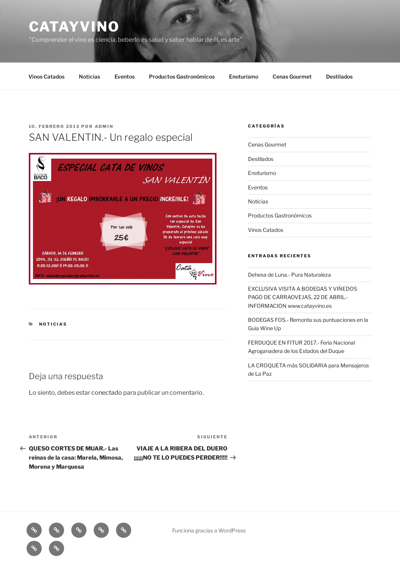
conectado (106, 392)
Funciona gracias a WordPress (209, 530)
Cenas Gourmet (292, 76)
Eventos (125, 76)
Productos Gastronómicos (182, 76)
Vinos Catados (46, 76)
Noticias (89, 76)
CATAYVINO (74, 26)
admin (104, 126)
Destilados (339, 76)
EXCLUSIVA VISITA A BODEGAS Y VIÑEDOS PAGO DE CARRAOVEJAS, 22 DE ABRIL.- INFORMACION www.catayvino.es (302, 297)
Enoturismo (243, 76)
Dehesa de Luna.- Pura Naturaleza (289, 274)
